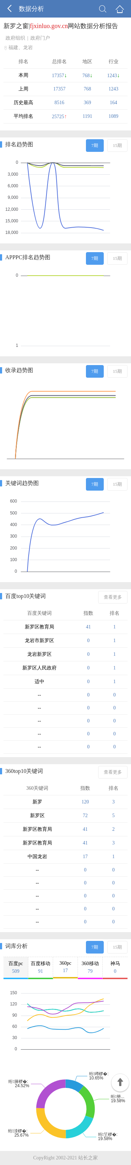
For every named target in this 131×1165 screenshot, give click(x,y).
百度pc (15, 967)
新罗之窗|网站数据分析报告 (60, 25)
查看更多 (113, 597)
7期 (95, 145)
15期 (117, 145)
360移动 (90, 967)
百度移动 (40, 967)
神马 (115, 967)
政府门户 (40, 38)
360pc (65, 967)
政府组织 (15, 38)
